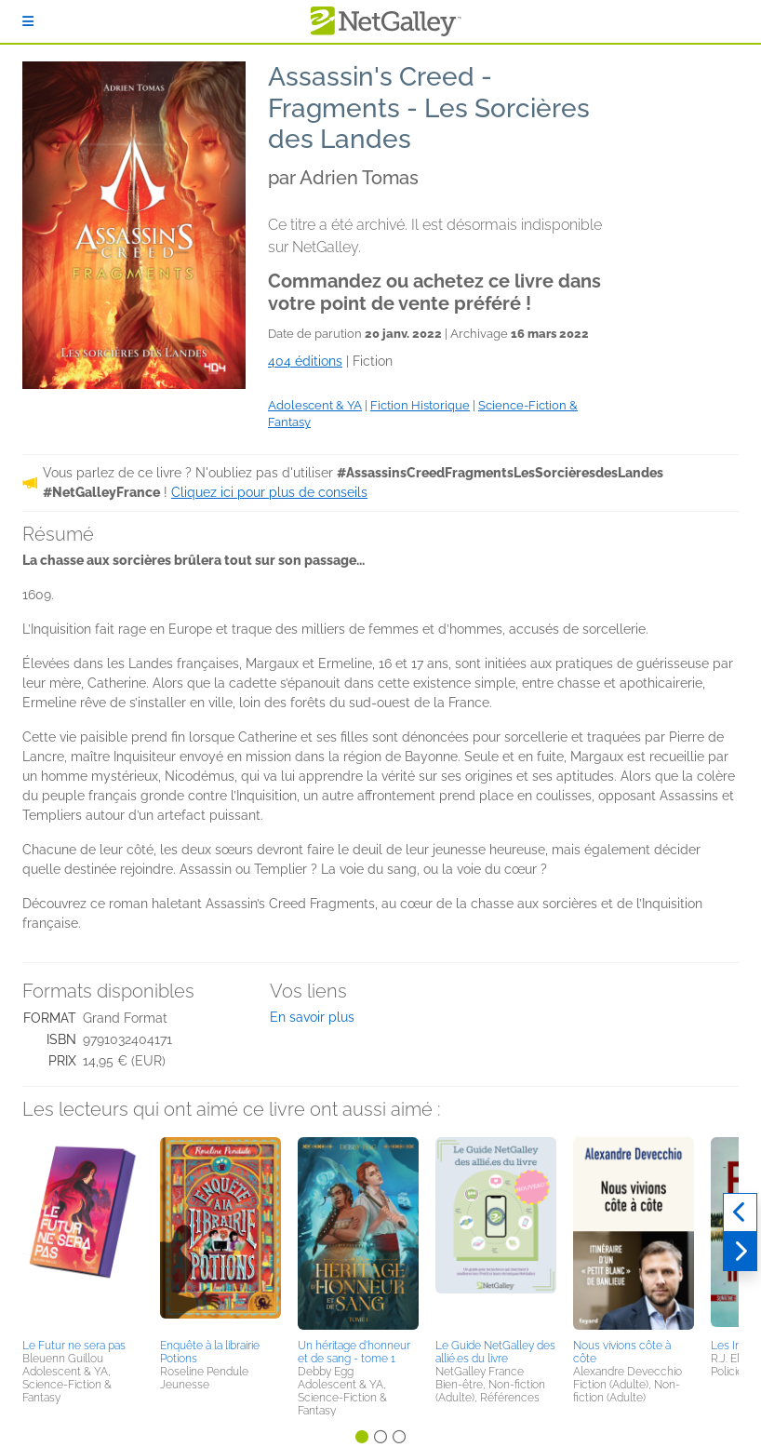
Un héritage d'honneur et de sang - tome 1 (354, 1352)
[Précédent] (740, 1212)
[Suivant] (740, 1251)
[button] (82, 1235)
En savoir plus (312, 1017)
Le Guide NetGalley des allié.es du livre (495, 1352)
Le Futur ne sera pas (74, 1345)
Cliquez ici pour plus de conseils (269, 492)
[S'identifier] (28, 21)
